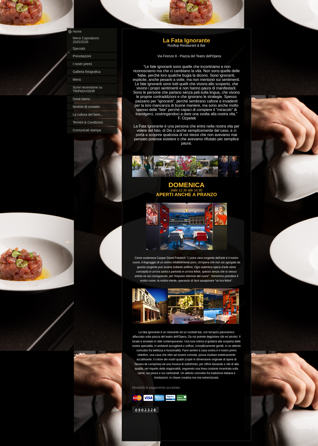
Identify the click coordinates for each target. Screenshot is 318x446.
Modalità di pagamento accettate (156, 387)
